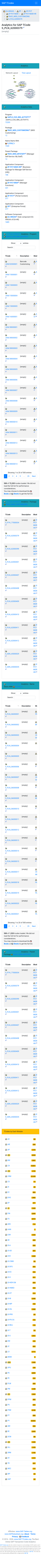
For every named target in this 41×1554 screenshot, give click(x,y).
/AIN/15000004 (11, 296)
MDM (9, 1357)
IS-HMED (10, 1288)
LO (8, 1352)
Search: (21, 247)
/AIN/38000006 (11, 380)
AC (8, 1139)
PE (8, 1378)
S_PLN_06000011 (12, 819)
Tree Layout (26, 73)
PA (8, 1373)
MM (9, 1362)
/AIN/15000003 (11, 285)
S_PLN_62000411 (12, 628)
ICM (9, 1235)
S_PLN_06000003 (12, 735)
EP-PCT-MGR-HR (30, 14)
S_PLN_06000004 (12, 746)
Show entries (19, 243)
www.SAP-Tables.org (24, 1531)
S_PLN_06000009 (12, 798)
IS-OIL (9, 1309)
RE (8, 1431)
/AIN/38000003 (11, 348)
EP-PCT (29, 11)
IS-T (8, 1330)
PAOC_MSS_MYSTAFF (16, 154)
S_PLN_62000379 (15, 19)
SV (8, 1458)
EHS (9, 1197)
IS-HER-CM (11, 1282)
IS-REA (10, 1325)
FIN (8, 1213)
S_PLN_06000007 (12, 777)
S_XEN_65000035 (12, 667)
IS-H (9, 1277)
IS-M (9, 1298)
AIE (8, 1144)
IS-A (9, 1245)
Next (34, 476)
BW (8, 1160)
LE (8, 1346)
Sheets (16, 494)
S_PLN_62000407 (12, 575)
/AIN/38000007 (11, 390)
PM (8, 1389)
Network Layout (12, 73)
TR (8, 1463)
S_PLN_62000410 (12, 614)
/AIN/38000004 (11, 359)
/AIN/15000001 (11, 275)
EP (20, 11)
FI (8, 1208)
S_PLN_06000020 (12, 903)
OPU (9, 1368)
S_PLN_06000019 (12, 893)
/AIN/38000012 (11, 443)
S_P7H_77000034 (12, 523)
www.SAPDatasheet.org (14, 1534)
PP (9, 1394)
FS (8, 1219)
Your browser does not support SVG (20, 87)
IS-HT (9, 1293)
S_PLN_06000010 (12, 809)
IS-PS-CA (10, 1320)
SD (9, 1442)
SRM (9, 1453)
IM (8, 1240)
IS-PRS (10, 1314)
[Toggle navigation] (36, 3)
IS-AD (9, 1251)
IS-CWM (10, 1261)
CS (8, 1182)
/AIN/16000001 (11, 317)
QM (8, 1426)
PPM (9, 1399)
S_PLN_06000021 (12, 914)
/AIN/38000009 (11, 411)
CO (9, 1171)
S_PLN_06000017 (12, 872)
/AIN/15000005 (11, 306)
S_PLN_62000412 (12, 641)
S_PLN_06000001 (12, 714)
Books (6, 494)
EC (8, 1192)
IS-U (9, 1336)
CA (8, 1166)
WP (8, 1474)
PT (8, 1415)
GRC (9, 1224)
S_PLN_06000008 (12, 788)
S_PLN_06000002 (12, 725)
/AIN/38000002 (11, 338)
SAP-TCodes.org (4, 1545)
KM (8, 1341)
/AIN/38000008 (11, 401)
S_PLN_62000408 (12, 588)
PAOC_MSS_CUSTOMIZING (19, 16)
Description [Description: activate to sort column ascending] (24, 256)
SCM (9, 1437)
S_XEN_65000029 (12, 654)
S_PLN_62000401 (12, 562)
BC (9, 1155)
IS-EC (9, 1272)
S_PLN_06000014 (12, 851)
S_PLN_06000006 (12, 767)
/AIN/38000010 (11, 422)
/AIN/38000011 (11, 432)
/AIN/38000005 (11, 369)
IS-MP (9, 1304)
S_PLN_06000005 (12, 756)
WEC (9, 1468)
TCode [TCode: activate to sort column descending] (7, 256)
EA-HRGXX (10, 11)
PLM (9, 1383)
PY (8, 1421)
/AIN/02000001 (11, 264)
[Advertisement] (20, 48)
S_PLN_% (11, 143)
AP (8, 1150)
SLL (8, 1447)
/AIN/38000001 (11, 327)
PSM (9, 1410)
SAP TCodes (8, 3)
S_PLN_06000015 (12, 861)
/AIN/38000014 (11, 464)
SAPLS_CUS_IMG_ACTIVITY (18, 117)
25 (28, 476)
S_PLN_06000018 (12, 882)
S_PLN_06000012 (12, 830)
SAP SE (31, 1551)
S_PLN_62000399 (12, 549)
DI (8, 1187)
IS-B (8, 1256)
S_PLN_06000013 (12, 840)
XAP (9, 1479)
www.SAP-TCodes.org (22, 1539)
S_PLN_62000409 (12, 601)
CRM (9, 1176)
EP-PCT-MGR (13, 14)
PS (8, 1405)
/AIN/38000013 (11, 453)
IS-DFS (10, 1267)
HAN (9, 1229)
